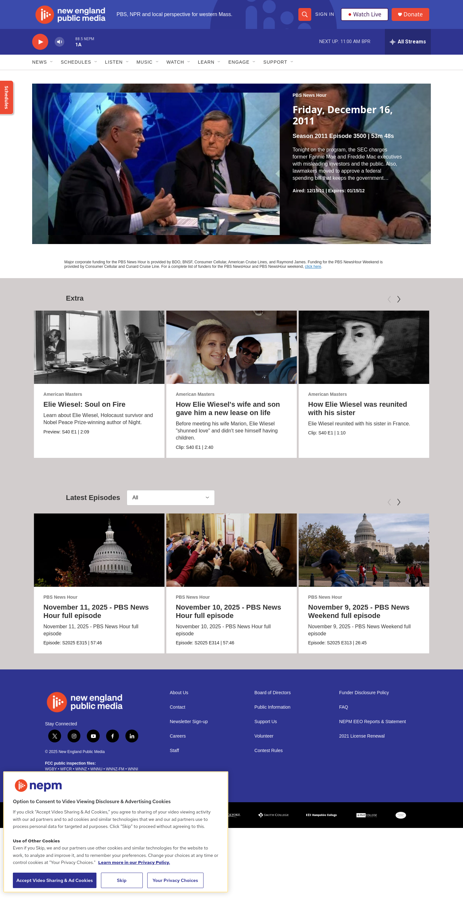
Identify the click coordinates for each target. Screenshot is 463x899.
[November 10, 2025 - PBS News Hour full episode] (231, 555)
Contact (177, 712)
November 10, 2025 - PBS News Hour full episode (228, 616)
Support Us (265, 726)
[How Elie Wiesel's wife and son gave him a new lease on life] (228, 352)
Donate (414, 17)
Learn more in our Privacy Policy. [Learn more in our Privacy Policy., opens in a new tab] (134, 862)
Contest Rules (268, 755)
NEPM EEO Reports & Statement (372, 726)
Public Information (272, 712)
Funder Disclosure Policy (364, 697)
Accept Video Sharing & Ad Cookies (54, 880)
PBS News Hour (310, 100)
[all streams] (408, 46)
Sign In (324, 16)
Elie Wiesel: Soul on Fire (84, 409)
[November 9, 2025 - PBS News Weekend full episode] (357, 555)
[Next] (398, 304)
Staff (174, 755)
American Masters (62, 399)
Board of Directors (272, 697)
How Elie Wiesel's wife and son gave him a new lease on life (224, 413)
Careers (178, 741)
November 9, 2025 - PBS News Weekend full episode (352, 616)
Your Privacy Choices (175, 880)
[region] (115, 832)
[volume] (59, 47)
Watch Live (365, 17)
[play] (40, 46)
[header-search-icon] (304, 16)
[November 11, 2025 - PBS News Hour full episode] (99, 555)
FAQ (343, 712)
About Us (179, 697)
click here (313, 271)
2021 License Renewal (362, 741)
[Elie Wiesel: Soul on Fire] (99, 352)
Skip (122, 880)
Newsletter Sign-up (189, 726)
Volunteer (263, 741)
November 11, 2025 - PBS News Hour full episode (96, 616)
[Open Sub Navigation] (51, 66)
